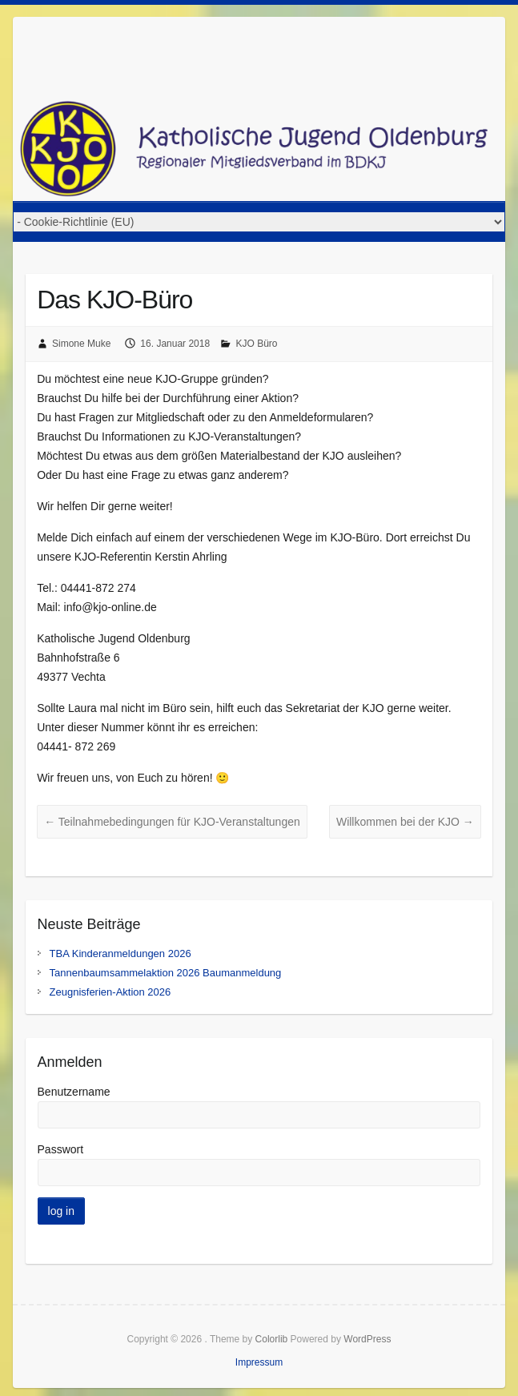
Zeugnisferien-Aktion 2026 (110, 992)
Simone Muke (81, 343)
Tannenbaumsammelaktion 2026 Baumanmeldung (166, 973)
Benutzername (74, 1091)
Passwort (61, 1149)
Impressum (259, 1362)
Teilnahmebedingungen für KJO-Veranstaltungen (172, 821)
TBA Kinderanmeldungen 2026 (120, 953)
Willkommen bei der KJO (405, 821)
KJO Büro (256, 343)
